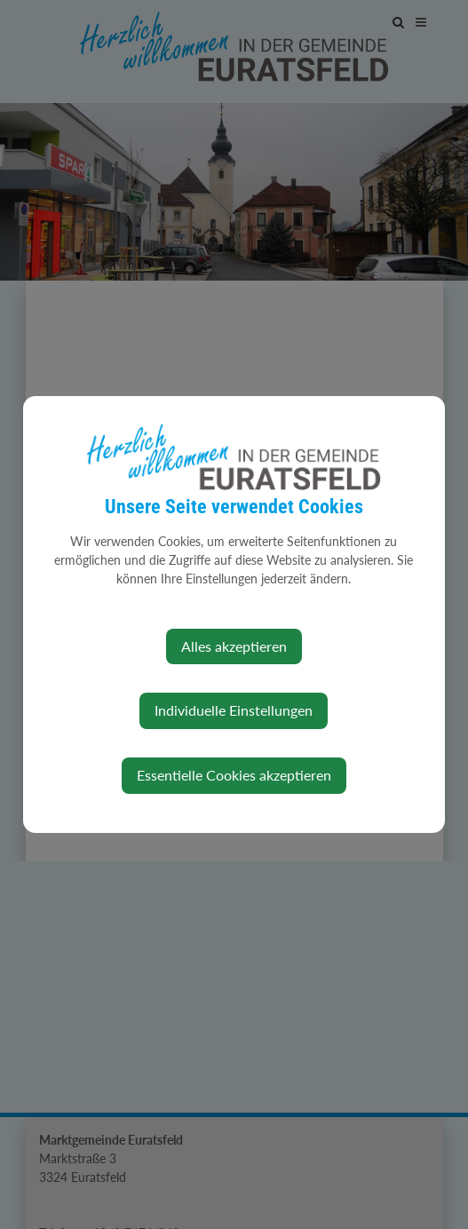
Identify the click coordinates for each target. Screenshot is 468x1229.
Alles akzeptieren (234, 646)
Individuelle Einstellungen (234, 710)
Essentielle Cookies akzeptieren (234, 774)
